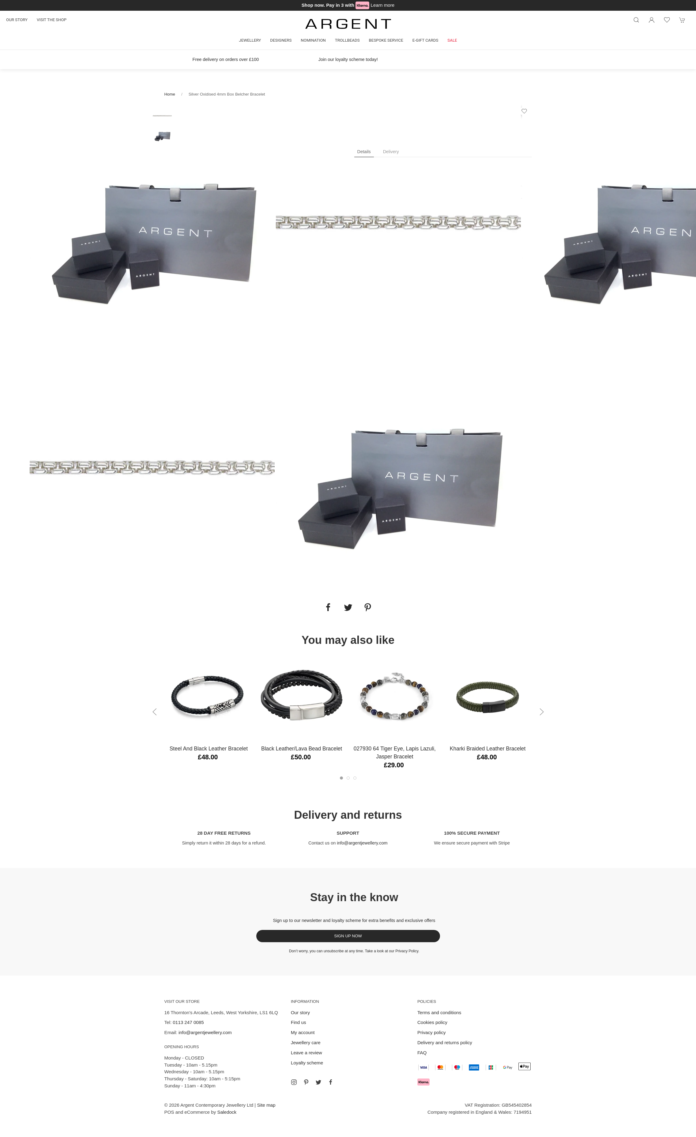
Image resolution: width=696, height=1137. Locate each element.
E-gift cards (425, 40)
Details (364, 151)
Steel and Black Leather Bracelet (208, 749)
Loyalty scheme (307, 1062)
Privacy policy (431, 1032)
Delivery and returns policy (444, 1042)
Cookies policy (432, 1022)
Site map (266, 1105)
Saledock (226, 1112)
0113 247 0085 (188, 1022)
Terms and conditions (439, 1012)
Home (169, 94)
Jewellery (250, 40)
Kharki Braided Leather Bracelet (487, 749)
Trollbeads (347, 40)
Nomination (313, 40)
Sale (452, 40)
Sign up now (348, 936)
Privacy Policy (406, 951)
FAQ (422, 1052)
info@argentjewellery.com (362, 842)
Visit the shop (51, 19)
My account (303, 1032)
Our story (17, 19)
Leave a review (306, 1052)
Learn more (383, 5)
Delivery (391, 151)
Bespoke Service (386, 40)
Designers (281, 40)
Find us (298, 1022)
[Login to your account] (651, 20)
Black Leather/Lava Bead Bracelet (301, 749)
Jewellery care (306, 1042)
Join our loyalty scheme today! (348, 59)
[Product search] (636, 20)
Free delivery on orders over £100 (225, 59)
